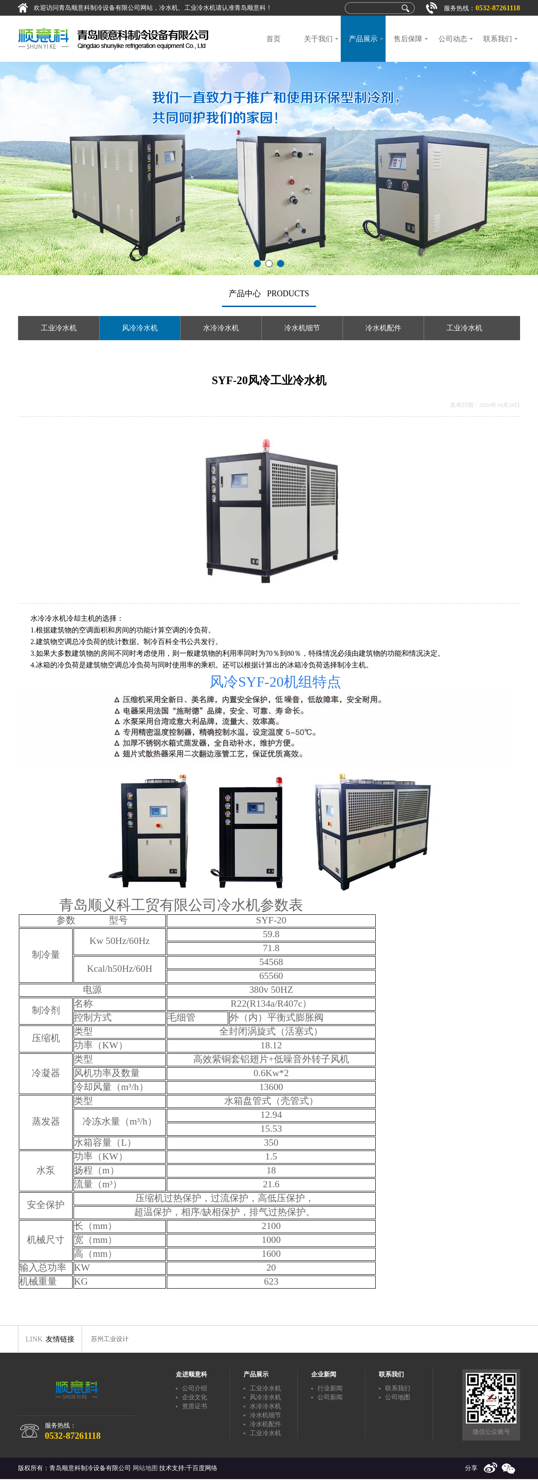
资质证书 (194, 1406)
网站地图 (145, 1468)
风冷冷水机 (140, 328)
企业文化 (194, 1397)
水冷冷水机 (221, 328)
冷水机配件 (383, 328)
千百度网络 (201, 1468)
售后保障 (408, 39)
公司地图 (397, 1397)
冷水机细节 (302, 328)
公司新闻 (330, 1397)
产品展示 (363, 39)
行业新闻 (330, 1388)
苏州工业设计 (110, 1339)
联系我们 (497, 39)
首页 (273, 39)
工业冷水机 (59, 328)
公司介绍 (194, 1388)
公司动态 (452, 39)
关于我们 (318, 39)
